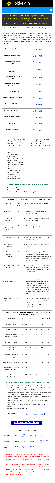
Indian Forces (8, 435)
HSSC (17, 441)
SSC (41, 435)
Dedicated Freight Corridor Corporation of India (17, 33)
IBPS (23, 441)
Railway (17, 447)
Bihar (17, 435)
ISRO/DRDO (34, 435)
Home (5, 10)
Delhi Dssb (7, 441)
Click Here (37, 49)
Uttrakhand (33, 447)
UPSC (32, 441)
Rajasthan (25, 447)
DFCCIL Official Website (37, 414)
